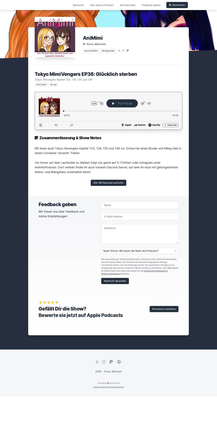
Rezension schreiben (164, 309)
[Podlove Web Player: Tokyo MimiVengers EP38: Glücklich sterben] (108, 111)
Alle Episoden (127, 5)
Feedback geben (151, 5)
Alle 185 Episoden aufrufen (108, 182)
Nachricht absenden (115, 281)
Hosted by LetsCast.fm (108, 383)
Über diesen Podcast (102, 5)
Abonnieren (177, 5)
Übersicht (78, 5)
